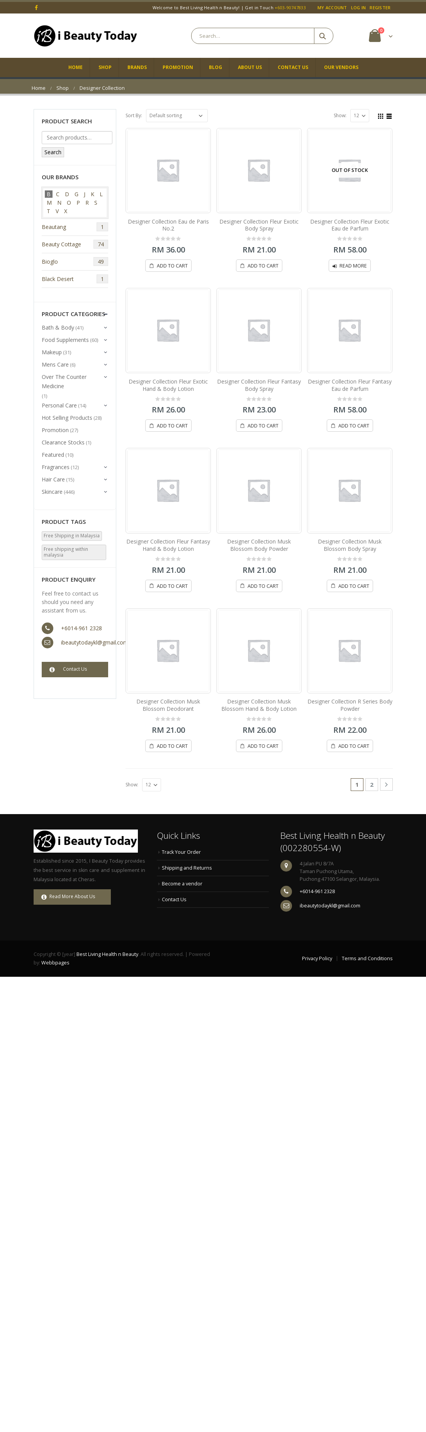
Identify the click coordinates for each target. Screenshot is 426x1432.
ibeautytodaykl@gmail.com (94, 642)
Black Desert (75, 278)
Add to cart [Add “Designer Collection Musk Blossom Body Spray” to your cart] (353, 586)
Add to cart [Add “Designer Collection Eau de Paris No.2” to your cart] (172, 266)
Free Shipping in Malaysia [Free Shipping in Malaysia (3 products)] (72, 535)
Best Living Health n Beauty (107, 954)
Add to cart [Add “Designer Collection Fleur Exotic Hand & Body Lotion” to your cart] (172, 425)
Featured (53, 454)
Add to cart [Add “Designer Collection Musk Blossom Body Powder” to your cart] (263, 586)
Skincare (52, 491)
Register (380, 7)
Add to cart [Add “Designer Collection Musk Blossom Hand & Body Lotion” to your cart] (263, 746)
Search (52, 152)
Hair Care (53, 479)
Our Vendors (341, 67)
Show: (340, 115)
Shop (105, 67)
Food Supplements (65, 339)
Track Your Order (181, 852)
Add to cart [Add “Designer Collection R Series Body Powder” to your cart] (353, 746)
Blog (215, 67)
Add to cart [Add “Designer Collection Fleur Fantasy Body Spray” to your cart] (263, 425)
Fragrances (56, 467)
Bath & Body (58, 327)
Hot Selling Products (67, 417)
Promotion (178, 67)
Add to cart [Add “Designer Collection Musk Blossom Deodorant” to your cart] (172, 746)
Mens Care (55, 364)
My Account (332, 7)
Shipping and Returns (187, 868)
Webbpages (55, 962)
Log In (358, 7)
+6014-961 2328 (81, 628)
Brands (137, 67)
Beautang (75, 226)
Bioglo (75, 261)
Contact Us (293, 67)
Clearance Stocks (63, 442)
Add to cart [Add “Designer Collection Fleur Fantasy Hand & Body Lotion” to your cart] (172, 586)
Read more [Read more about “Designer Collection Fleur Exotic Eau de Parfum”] (353, 266)
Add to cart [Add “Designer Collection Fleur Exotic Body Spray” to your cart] (263, 266)
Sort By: (134, 115)
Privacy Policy (317, 958)
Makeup (52, 352)
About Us (250, 67)
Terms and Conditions (367, 958)
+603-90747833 (290, 7)
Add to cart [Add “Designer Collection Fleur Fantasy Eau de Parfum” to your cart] (353, 425)
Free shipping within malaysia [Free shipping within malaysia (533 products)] (66, 552)
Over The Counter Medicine (64, 381)
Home (75, 67)
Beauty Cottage (75, 244)
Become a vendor (182, 883)
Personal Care (59, 405)
